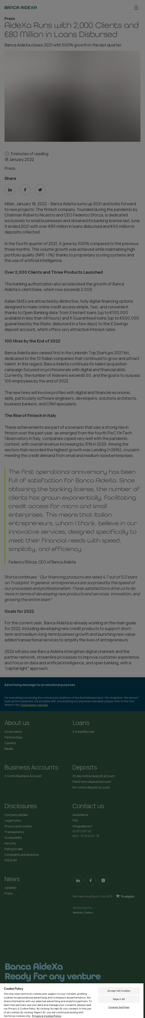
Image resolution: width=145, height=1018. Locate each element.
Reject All (119, 999)
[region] (71, 1000)
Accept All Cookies (118, 990)
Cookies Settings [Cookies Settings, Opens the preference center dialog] (118, 1007)
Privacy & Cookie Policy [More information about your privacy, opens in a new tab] (46, 1016)
